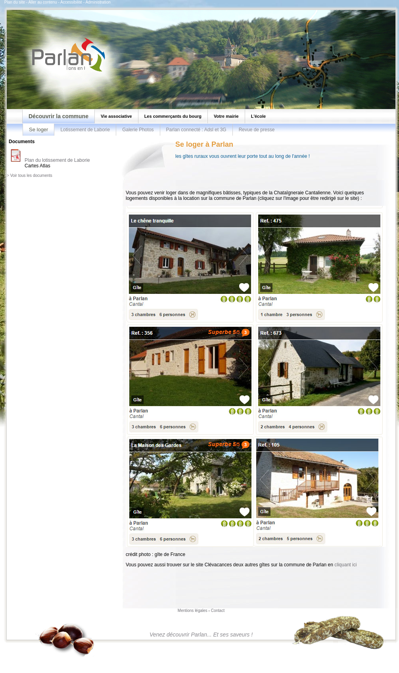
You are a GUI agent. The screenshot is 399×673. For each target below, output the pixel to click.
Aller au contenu (42, 2)
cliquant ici (345, 565)
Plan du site (14, 2)
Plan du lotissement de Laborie (57, 160)
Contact (217, 610)
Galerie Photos (137, 129)
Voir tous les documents (31, 175)
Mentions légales (192, 610)
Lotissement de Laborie (85, 129)
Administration (97, 2)
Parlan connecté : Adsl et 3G (196, 129)
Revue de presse (257, 129)
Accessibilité (71, 2)
